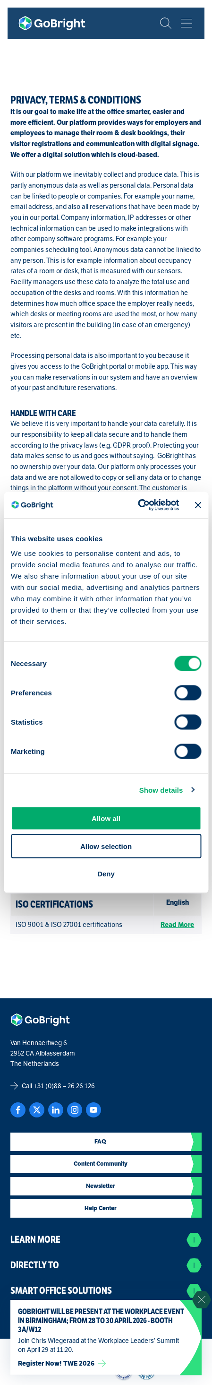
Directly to (106, 1265)
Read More (177, 924)
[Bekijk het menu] (186, 23)
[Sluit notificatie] (201, 1299)
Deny (106, 874)
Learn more (106, 1240)
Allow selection (106, 846)
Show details (161, 790)
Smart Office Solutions (106, 1291)
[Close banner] (198, 505)
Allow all (106, 818)
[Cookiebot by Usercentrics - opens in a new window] (137, 505)
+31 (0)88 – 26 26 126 (64, 1086)
